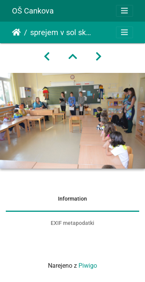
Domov (16, 32)
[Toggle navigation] (124, 11)
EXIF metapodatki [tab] (72, 223)
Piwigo (87, 265)
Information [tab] (72, 199)
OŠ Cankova (33, 10)
